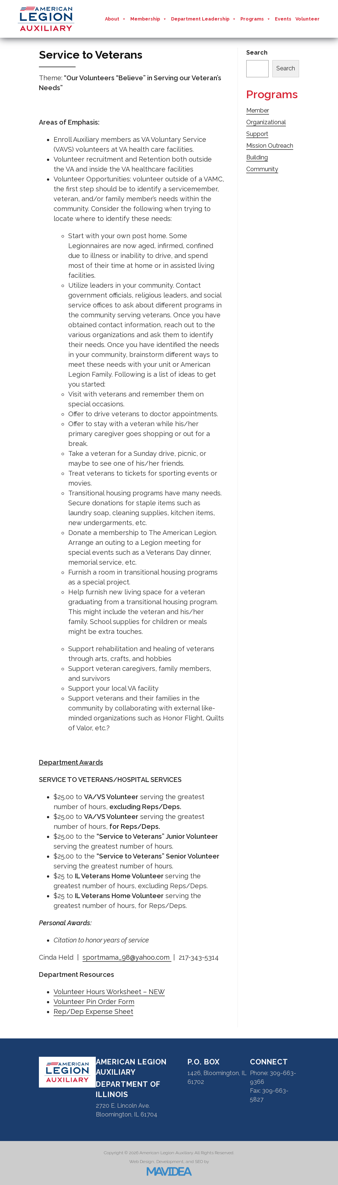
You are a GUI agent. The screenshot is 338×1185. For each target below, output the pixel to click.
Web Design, (142, 1161)
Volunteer (307, 19)
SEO (199, 1161)
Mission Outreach (269, 145)
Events (283, 19)
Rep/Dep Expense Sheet (93, 1011)
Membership (148, 19)
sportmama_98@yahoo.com (127, 957)
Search (257, 52)
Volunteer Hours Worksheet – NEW (109, 992)
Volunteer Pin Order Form (94, 1001)
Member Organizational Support (266, 122)
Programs (255, 19)
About (115, 19)
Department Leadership (203, 19)
